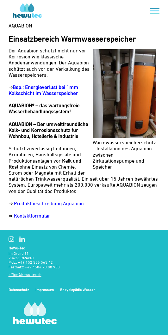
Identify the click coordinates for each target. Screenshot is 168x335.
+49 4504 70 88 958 (42, 267)
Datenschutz (19, 290)
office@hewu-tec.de (25, 274)
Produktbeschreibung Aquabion (49, 203)
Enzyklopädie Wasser (77, 290)
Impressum (44, 290)
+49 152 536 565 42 (35, 262)
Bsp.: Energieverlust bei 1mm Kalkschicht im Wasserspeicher (43, 90)
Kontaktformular (32, 215)
